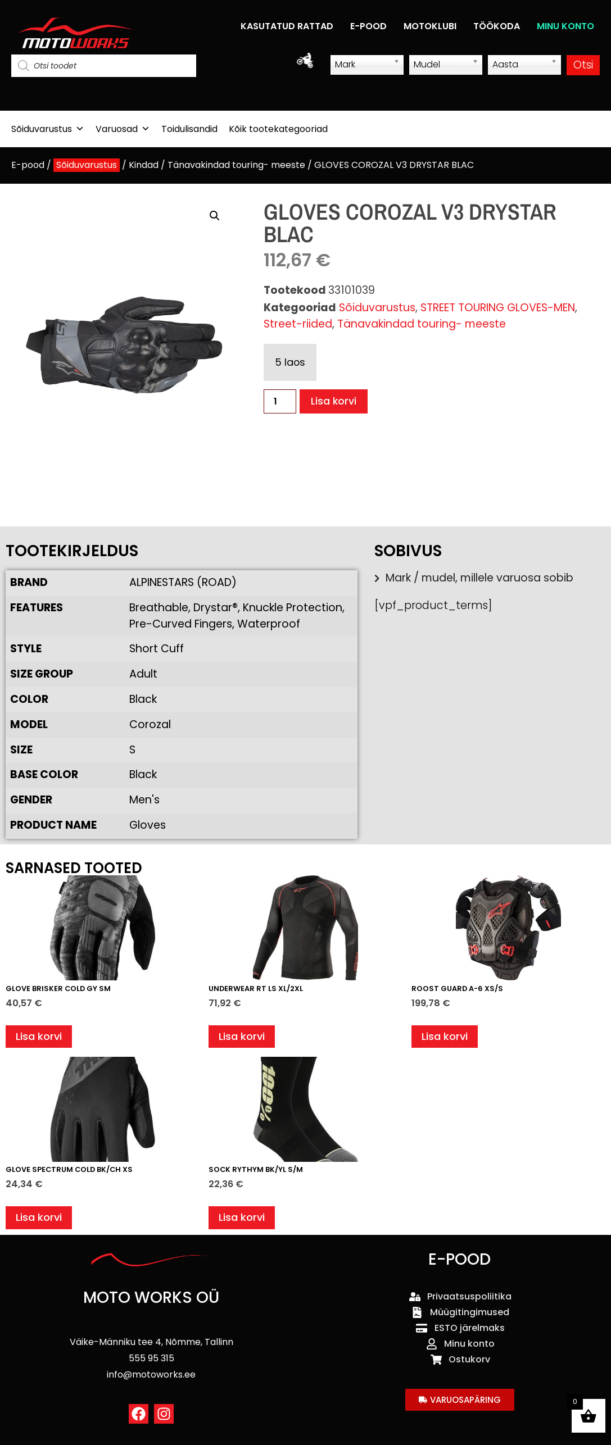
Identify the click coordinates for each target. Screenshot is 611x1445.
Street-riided (298, 323)
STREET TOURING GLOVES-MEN (497, 307)
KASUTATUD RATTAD (287, 26)
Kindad (144, 164)
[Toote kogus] (280, 401)
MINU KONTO (565, 26)
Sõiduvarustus (47, 129)
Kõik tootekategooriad (278, 128)
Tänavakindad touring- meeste (236, 164)
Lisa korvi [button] (40, 1038)
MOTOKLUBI (430, 26)
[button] (215, 216)
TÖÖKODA (496, 26)
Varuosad (123, 129)
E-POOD (368, 26)
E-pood (27, 164)
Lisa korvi (335, 401)
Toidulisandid (189, 128)
